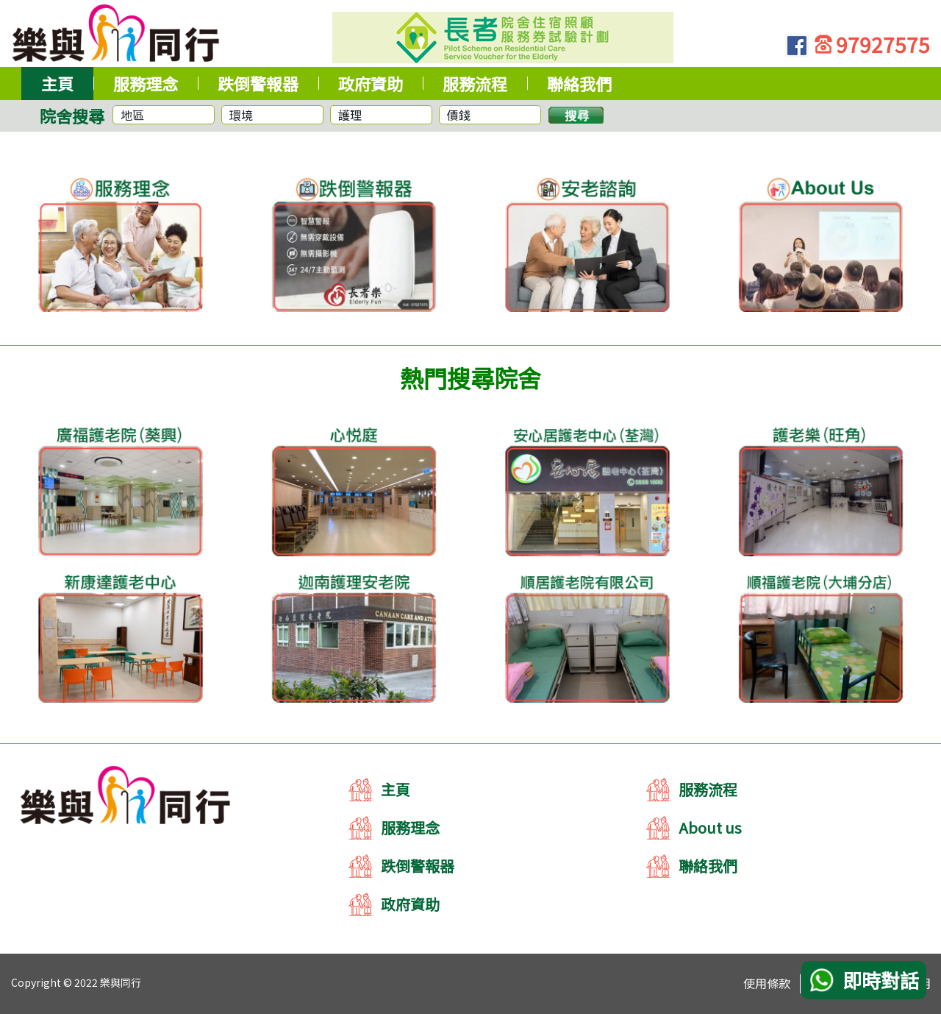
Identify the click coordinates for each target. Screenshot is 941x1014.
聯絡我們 (708, 865)
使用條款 (766, 983)
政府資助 (410, 904)
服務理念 (410, 827)
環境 (241, 115)
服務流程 (708, 789)
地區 (132, 115)
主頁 (395, 789)
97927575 (883, 44)
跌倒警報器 (417, 865)
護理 (350, 115)
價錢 (458, 115)
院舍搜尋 (72, 115)
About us (710, 827)
